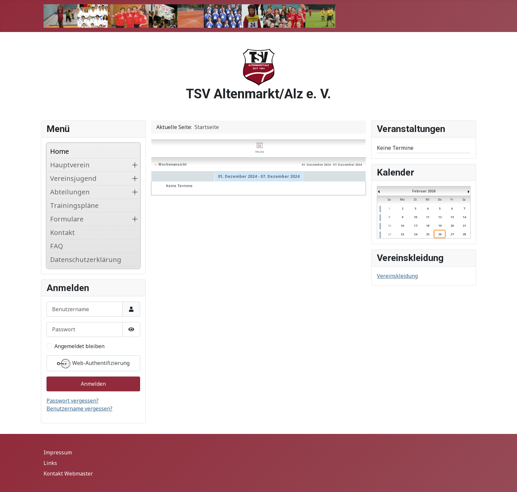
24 (415, 234)
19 (439, 225)
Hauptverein (70, 164)
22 (389, 234)
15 (389, 225)
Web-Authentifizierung (93, 363)
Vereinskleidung (397, 275)
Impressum (58, 452)
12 (439, 217)
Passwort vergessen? (72, 400)
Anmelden (93, 383)
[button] (135, 165)
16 (402, 225)
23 (402, 234)
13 (452, 217)
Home (59, 151)
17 (415, 225)
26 (439, 234)
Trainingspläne (74, 205)
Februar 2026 (424, 191)
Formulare (66, 218)
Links (50, 463)
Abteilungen (70, 191)
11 (427, 217)
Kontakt (62, 232)
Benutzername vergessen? (79, 408)
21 (464, 225)
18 (427, 225)
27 (452, 234)
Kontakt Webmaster (68, 473)
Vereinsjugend (73, 178)
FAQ (56, 246)
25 (427, 234)
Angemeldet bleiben (79, 346)
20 (452, 225)
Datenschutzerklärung (85, 259)
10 (415, 217)
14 (464, 217)
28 (464, 234)
